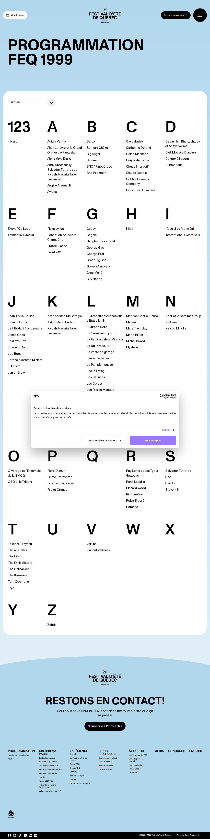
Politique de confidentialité (188, 835)
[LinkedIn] (30, 835)
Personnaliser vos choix (104, 440)
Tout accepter (153, 440)
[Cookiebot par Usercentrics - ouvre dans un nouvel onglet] (162, 396)
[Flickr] (35, 835)
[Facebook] (9, 835)
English (195, 751)
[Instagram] (14, 835)
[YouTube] (25, 835)
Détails (166, 430)
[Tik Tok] (20, 835)
